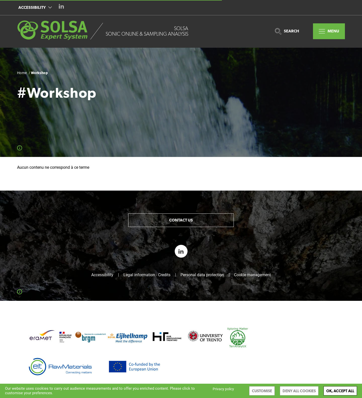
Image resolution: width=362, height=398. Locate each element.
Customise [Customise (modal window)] (262, 391)
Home (22, 73)
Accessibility (35, 7)
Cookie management (252, 275)
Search (287, 31)
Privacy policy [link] (223, 389)
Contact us (181, 220)
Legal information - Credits (146, 275)
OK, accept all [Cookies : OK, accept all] (340, 391)
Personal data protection (202, 275)
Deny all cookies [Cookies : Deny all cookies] (299, 391)
